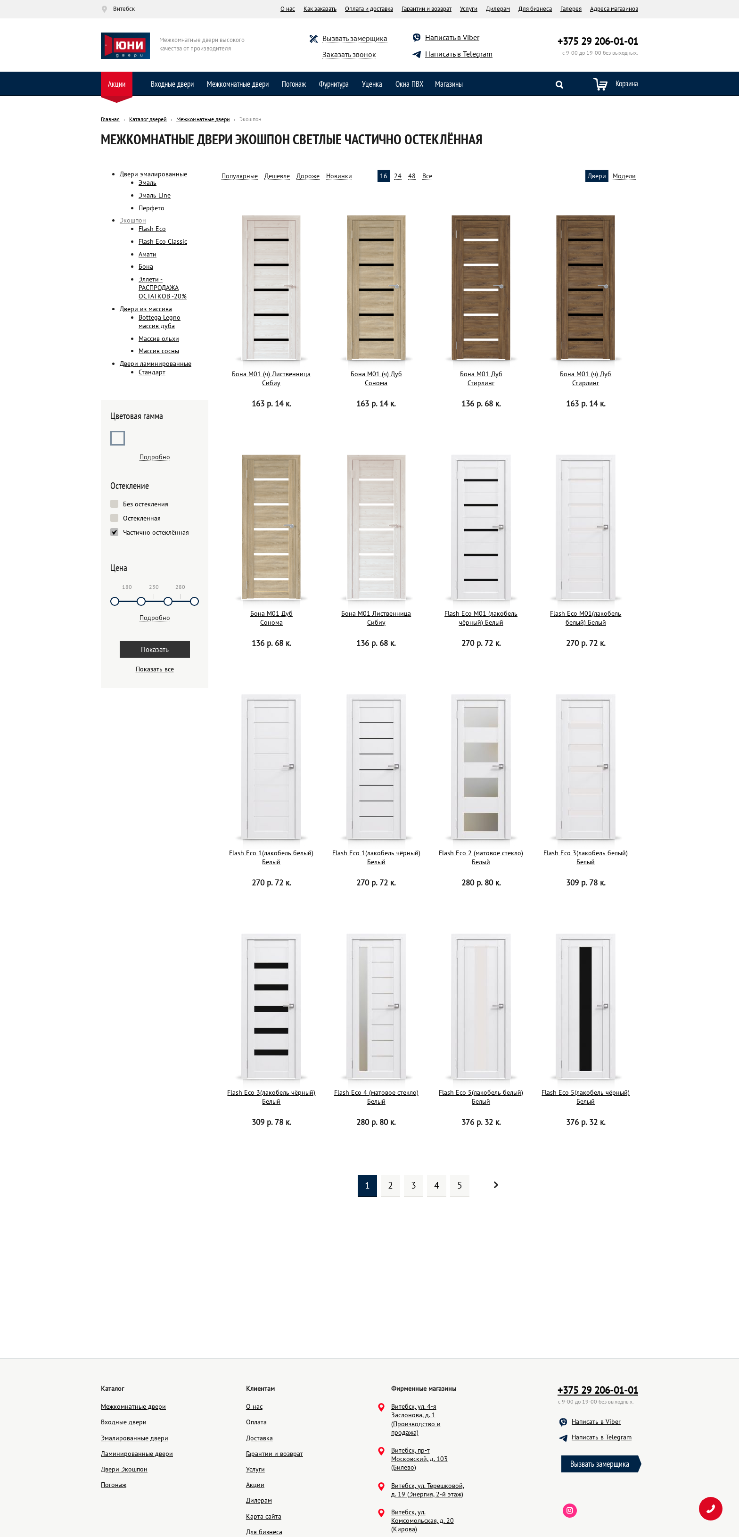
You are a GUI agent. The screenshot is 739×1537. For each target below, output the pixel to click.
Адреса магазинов (614, 9)
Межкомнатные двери (238, 84)
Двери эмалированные (153, 174)
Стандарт (152, 372)
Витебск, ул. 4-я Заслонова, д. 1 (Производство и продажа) (416, 1464)
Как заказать (320, 9)
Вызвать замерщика (354, 38)
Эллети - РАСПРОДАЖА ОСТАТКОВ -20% (163, 287)
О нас (287, 9)
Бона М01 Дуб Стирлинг (481, 378)
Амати (147, 254)
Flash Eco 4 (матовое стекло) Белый (376, 1096)
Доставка (259, 1483)
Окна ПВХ (409, 84)
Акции (116, 84)
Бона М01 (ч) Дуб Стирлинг (585, 378)
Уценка (372, 84)
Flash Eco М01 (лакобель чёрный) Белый (480, 617)
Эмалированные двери (134, 1483)
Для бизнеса (535, 9)
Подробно (155, 457)
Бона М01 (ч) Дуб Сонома (376, 378)
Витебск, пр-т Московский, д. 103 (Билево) (419, 1503)
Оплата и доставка (369, 9)
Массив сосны (159, 351)
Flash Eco (152, 228)
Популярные (240, 176)
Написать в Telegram (459, 53)
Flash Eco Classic (163, 241)
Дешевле (277, 176)
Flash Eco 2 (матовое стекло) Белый (481, 857)
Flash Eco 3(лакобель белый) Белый (585, 857)
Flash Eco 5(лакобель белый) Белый (481, 1096)
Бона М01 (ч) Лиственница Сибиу (271, 378)
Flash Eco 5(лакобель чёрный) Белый (586, 1096)
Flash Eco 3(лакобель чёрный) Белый (271, 1096)
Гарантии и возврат (427, 9)
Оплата (256, 1467)
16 (383, 176)
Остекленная (142, 518)
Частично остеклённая (156, 532)
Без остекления (145, 504)
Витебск (124, 9)
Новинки (339, 176)
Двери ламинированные (155, 363)
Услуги (468, 9)
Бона (146, 266)
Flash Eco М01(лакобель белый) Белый (585, 617)
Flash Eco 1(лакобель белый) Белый (271, 857)
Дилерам (498, 9)
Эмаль (147, 182)
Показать (155, 649)
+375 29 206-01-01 (598, 41)
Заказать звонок (349, 54)
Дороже (308, 176)
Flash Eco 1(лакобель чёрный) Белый (376, 857)
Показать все (155, 669)
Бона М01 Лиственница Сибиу (376, 617)
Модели (624, 176)
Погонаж (294, 84)
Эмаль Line (155, 195)
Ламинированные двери (137, 1498)
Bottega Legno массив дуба (160, 321)
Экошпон (133, 220)
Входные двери (172, 84)
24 (398, 176)
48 (412, 176)
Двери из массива (146, 309)
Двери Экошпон (124, 1514)
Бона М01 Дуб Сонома (271, 617)
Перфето (151, 208)
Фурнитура (334, 84)
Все (427, 176)
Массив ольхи (159, 338)
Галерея (571, 9)
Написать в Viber (452, 37)
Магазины (449, 84)
